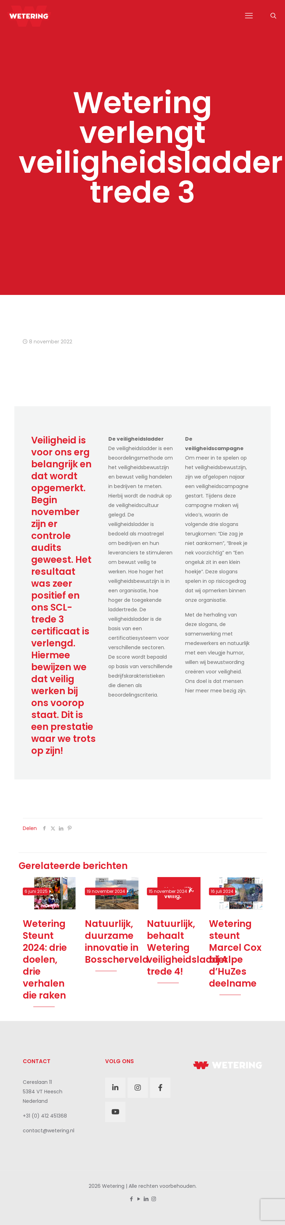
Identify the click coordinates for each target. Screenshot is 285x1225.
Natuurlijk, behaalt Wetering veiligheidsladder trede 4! (187, 947)
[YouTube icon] (139, 1199)
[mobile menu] (249, 16)
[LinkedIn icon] (146, 1199)
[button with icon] (115, 1088)
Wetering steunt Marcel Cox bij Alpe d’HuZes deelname (235, 953)
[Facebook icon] (131, 1199)
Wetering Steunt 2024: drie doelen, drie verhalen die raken (45, 959)
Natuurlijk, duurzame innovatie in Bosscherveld (117, 941)
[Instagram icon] (153, 1199)
